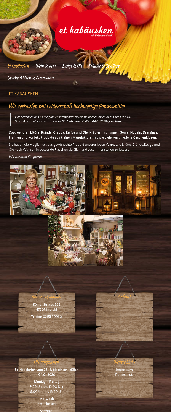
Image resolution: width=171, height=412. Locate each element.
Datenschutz (124, 375)
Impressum (124, 370)
